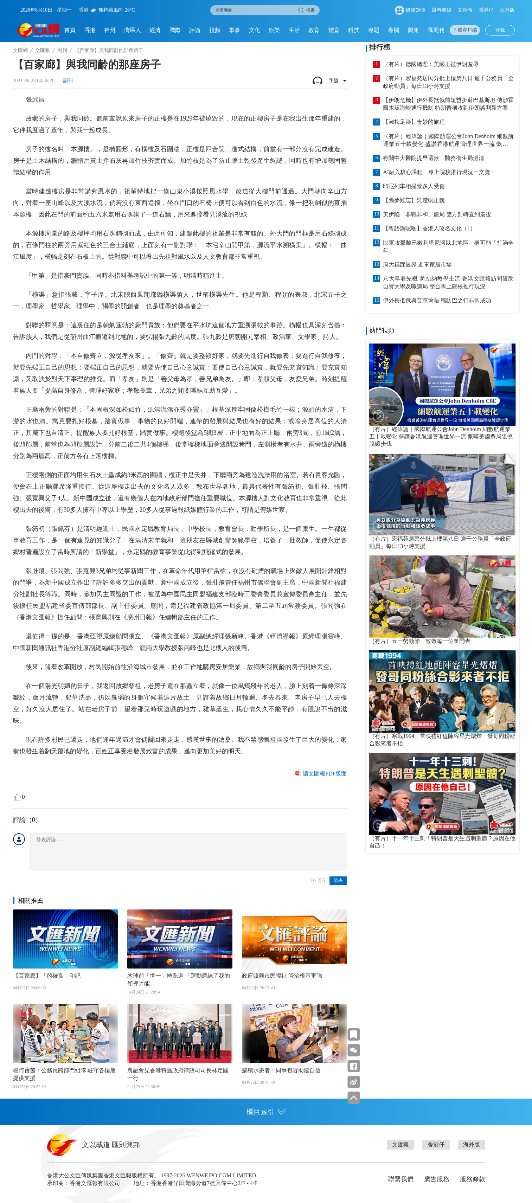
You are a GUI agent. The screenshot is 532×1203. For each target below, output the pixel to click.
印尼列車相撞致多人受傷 (414, 186)
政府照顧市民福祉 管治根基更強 (282, 976)
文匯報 (465, 10)
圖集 (413, 30)
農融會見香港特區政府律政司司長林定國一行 (178, 1074)
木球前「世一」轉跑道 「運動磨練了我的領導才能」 (178, 979)
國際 (175, 30)
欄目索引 (266, 1111)
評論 (194, 30)
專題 (373, 30)
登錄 (500, 30)
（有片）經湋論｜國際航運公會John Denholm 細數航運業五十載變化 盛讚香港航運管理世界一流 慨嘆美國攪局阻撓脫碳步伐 (448, 140)
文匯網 (20, 50)
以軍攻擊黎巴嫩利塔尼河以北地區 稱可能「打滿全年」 (448, 246)
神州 (109, 30)
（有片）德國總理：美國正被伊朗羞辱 (431, 64)
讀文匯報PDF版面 (325, 774)
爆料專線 (441, 10)
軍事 (234, 30)
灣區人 (132, 30)
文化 (254, 30)
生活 (294, 30)
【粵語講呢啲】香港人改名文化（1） (429, 228)
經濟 (155, 30)
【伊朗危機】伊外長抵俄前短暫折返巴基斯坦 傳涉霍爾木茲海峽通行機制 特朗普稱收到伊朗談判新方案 (448, 104)
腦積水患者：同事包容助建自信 (281, 1070)
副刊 (62, 50)
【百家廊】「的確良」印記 (47, 976)
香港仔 (486, 10)
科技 (353, 30)
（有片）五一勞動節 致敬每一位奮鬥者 (419, 641)
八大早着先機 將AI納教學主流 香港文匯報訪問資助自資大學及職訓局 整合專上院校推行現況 (448, 282)
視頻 (214, 30)
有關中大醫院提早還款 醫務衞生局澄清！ (436, 158)
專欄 (393, 30)
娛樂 (274, 30)
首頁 (70, 30)
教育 (314, 30)
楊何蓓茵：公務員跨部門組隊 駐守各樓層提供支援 (64, 1074)
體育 (334, 30)
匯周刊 (436, 30)
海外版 (507, 10)
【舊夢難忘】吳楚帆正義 (414, 200)
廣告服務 (436, 1179)
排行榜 (379, 47)
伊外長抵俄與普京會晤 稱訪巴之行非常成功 (437, 300)
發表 (338, 880)
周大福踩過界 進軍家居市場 (417, 265)
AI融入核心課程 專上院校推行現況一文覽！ (439, 172)
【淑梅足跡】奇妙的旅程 (414, 122)
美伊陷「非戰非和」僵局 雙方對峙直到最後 (437, 214)
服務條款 (472, 1179)
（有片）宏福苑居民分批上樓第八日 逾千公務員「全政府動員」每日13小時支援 (448, 82)
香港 (90, 30)
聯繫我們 (401, 1179)
